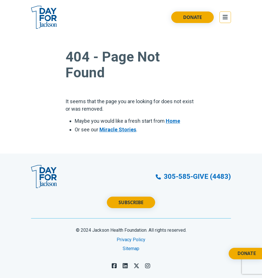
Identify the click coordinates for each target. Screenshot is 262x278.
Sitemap (131, 248)
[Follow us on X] (136, 265)
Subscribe (131, 202)
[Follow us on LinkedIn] (125, 265)
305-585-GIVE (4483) (193, 176)
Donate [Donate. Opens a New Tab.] (247, 253)
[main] (131, 94)
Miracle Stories (117, 129)
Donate (192, 17)
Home (173, 121)
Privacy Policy (131, 239)
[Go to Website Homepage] (44, 17)
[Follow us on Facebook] (114, 265)
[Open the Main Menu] (225, 17)
